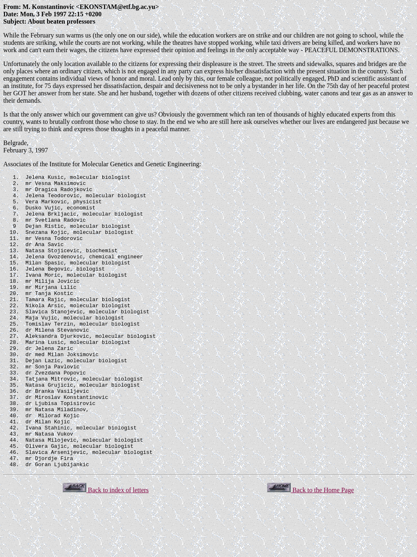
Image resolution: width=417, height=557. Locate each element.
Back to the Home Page (310, 548)
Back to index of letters (106, 548)
